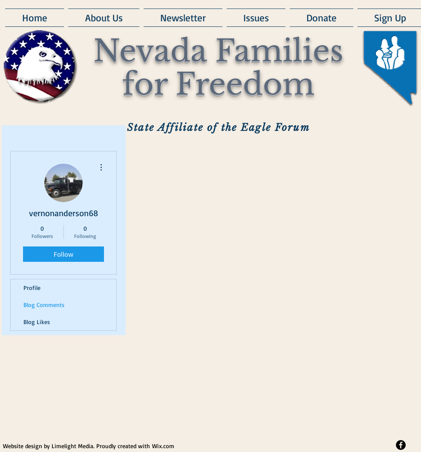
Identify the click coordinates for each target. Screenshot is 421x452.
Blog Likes (36, 321)
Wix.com (163, 445)
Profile (31, 287)
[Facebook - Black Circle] (401, 445)
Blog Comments (43, 304)
